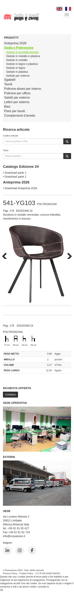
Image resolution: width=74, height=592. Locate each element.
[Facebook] (32, 550)
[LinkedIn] (7, 550)
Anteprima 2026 (15, 43)
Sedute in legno (15, 67)
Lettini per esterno (16, 102)
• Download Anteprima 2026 (20, 188)
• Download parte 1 (14, 172)
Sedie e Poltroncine (18, 47)
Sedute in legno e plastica (22, 63)
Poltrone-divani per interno (22, 88)
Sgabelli (9, 79)
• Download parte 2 (14, 176)
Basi (7, 106)
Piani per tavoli (14, 111)
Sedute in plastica (17, 71)
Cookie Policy (26, 573)
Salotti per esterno (17, 97)
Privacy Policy (10, 573)
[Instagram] (19, 550)
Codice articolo (10, 135)
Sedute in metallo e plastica (23, 56)
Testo (5, 150)
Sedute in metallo (16, 60)
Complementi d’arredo (19, 115)
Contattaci (10, 394)
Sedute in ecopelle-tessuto (22, 52)
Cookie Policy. (57, 586)
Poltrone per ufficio (17, 93)
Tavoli (8, 84)
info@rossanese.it (14, 536)
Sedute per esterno (18, 75)
